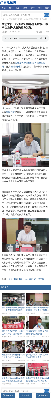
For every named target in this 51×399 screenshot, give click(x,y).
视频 (25, 8)
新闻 (11, 8)
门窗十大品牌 (6, 19)
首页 (3, 8)
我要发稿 (25, 395)
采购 (47, 8)
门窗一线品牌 (37, 279)
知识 (18, 8)
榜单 (32, 8)
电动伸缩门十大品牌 (38, 19)
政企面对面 (16, 66)
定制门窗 (10, 112)
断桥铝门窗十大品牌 (21, 19)
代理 (40, 8)
